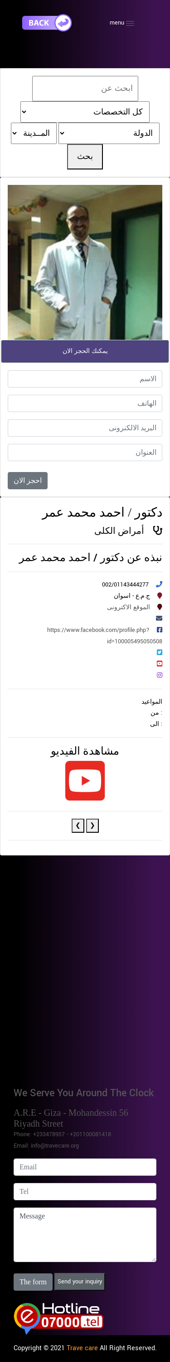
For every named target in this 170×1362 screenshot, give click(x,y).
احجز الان (28, 480)
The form (33, 1282)
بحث (85, 156)
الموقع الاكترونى (128, 607)
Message (85, 1235)
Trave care (82, 1348)
